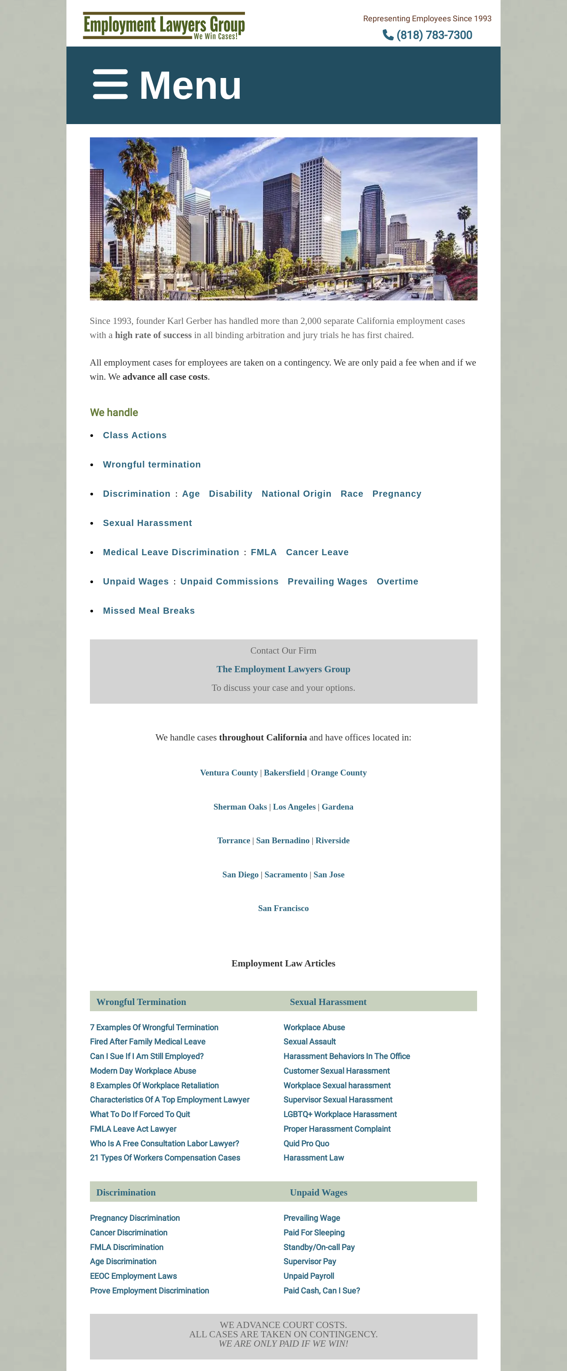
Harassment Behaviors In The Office (347, 1056)
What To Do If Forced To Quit (140, 1114)
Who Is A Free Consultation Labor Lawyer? (164, 1143)
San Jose (329, 874)
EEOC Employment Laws (133, 1276)
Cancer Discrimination (128, 1232)
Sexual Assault (310, 1041)
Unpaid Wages (136, 581)
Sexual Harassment (148, 523)
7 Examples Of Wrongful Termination (154, 1027)
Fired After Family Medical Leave (148, 1041)
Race (352, 494)
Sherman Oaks (240, 806)
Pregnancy (397, 494)
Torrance (233, 840)
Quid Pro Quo (306, 1143)
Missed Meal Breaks (149, 610)
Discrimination (137, 494)
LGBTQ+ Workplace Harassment (340, 1114)
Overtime (398, 581)
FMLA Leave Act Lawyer (133, 1128)
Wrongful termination (152, 464)
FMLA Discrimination (126, 1247)
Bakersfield (284, 772)
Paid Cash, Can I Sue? (322, 1290)
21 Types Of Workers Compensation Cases (165, 1157)
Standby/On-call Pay (319, 1247)
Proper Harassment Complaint (337, 1128)
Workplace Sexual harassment (337, 1085)
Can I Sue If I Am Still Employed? (147, 1056)
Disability (231, 494)
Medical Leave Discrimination (171, 552)
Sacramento (285, 874)
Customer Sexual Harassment (337, 1070)
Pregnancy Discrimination (135, 1218)
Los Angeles (294, 806)
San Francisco (283, 908)
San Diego (240, 874)
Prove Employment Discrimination (149, 1290)
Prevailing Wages (328, 581)
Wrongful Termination (141, 1002)
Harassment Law (314, 1157)
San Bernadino (283, 840)
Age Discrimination (123, 1261)
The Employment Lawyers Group (283, 669)
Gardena (337, 806)
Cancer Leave (317, 552)
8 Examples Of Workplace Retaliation (154, 1085)
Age (191, 494)
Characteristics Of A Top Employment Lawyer (169, 1099)
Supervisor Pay (310, 1261)
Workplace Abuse (314, 1027)
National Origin (297, 494)
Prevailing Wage (312, 1218)
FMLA (264, 552)
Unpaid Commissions (229, 581)
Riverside (332, 840)
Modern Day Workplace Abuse (143, 1070)
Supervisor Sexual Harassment (338, 1099)
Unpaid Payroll (309, 1276)
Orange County (339, 772)
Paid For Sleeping (314, 1232)
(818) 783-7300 (427, 35)
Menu (167, 85)
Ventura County (229, 772)
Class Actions (135, 435)
